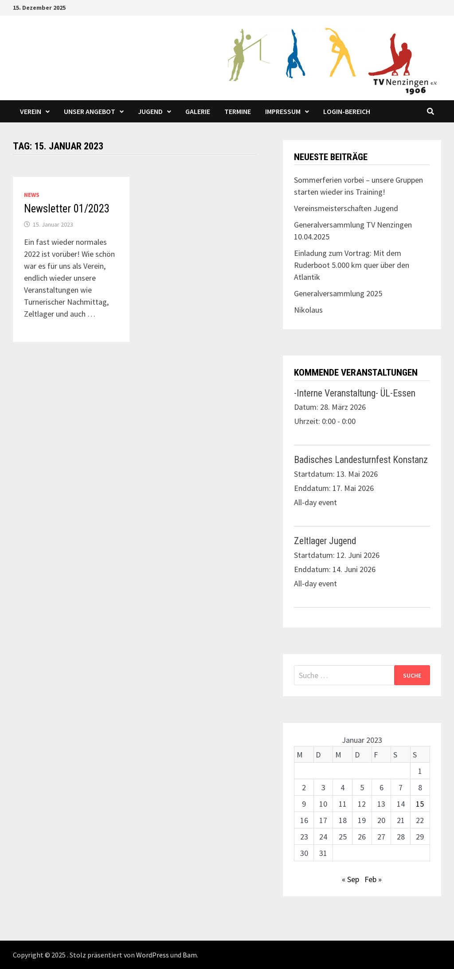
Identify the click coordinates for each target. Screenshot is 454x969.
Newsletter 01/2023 (67, 208)
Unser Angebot (89, 111)
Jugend (150, 111)
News (31, 195)
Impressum (283, 111)
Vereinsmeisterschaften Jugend (346, 208)
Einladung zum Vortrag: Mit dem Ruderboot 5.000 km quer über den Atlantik (351, 265)
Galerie (197, 111)
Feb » (373, 879)
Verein (30, 111)
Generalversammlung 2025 (338, 293)
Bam (190, 954)
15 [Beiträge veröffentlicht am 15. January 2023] (420, 804)
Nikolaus (308, 310)
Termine (237, 111)
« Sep (350, 879)
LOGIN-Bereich (346, 111)
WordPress (152, 954)
